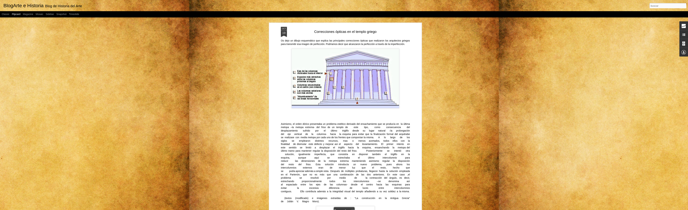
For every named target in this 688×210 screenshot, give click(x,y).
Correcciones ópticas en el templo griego (345, 32)
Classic (5, 14)
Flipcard (16, 14)
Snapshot (61, 14)
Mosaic (39, 14)
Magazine (28, 14)
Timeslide (74, 14)
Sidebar (50, 14)
